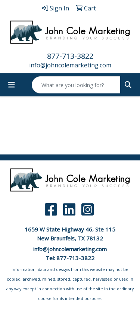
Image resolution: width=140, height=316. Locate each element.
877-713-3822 (70, 56)
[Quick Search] (76, 84)
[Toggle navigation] (11, 85)
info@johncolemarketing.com (70, 65)
